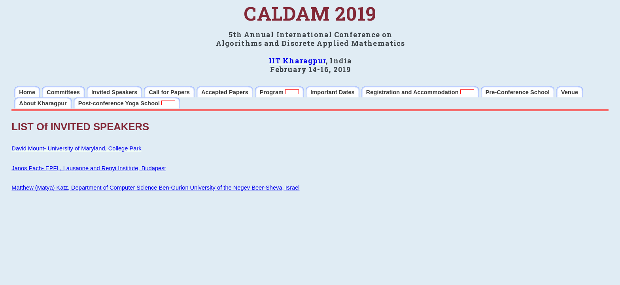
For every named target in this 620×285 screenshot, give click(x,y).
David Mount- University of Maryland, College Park (76, 148)
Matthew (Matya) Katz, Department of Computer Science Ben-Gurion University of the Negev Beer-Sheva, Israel (155, 187)
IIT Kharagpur (297, 60)
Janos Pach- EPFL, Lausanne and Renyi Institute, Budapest (88, 168)
